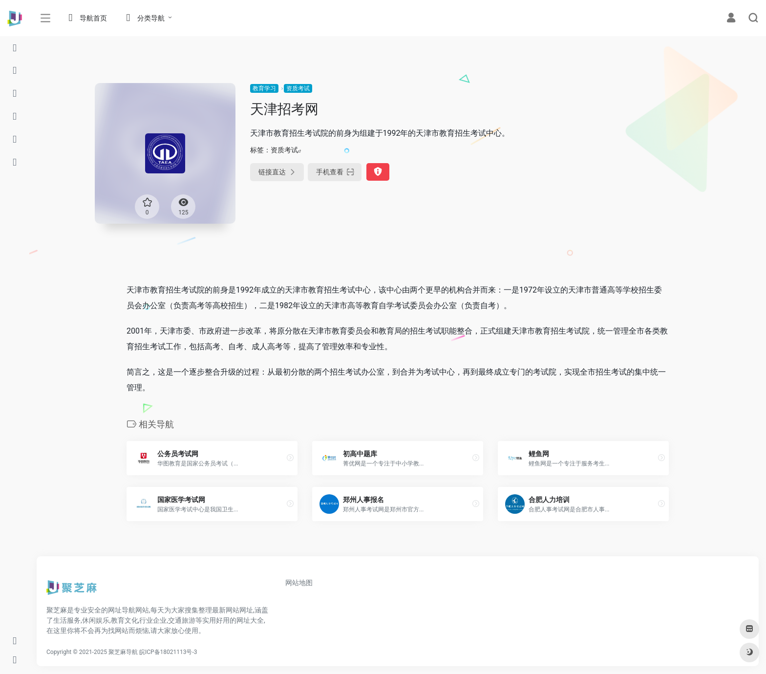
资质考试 (298, 88)
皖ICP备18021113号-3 (168, 652)
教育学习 (264, 88)
